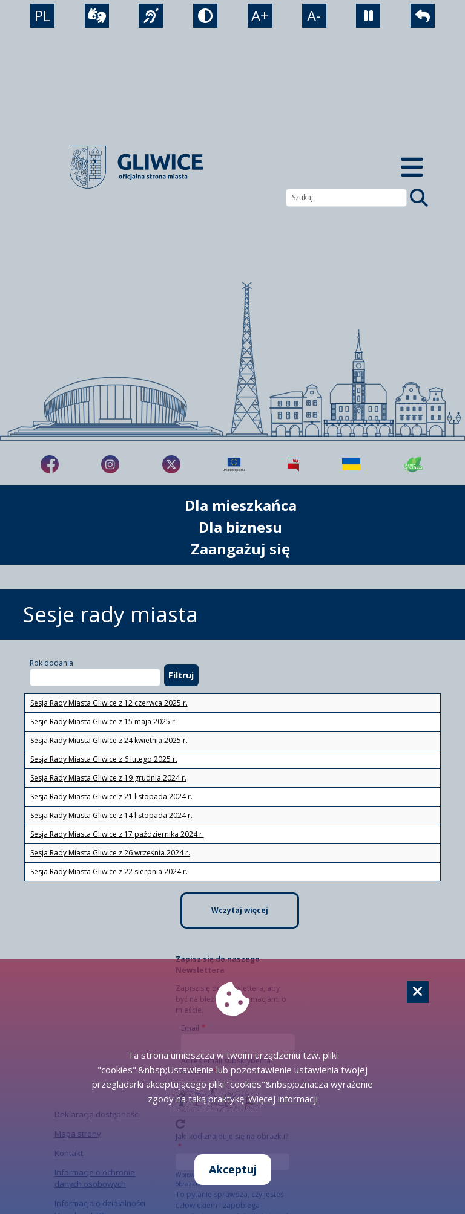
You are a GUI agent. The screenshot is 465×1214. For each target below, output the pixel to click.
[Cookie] (418, 992)
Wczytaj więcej (239, 910)
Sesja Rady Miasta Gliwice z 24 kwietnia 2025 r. (109, 740)
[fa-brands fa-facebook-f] (50, 464)
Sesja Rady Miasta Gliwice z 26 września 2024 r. (110, 853)
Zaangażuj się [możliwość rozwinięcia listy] (240, 549)
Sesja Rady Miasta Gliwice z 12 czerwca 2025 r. (109, 703)
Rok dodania (51, 663)
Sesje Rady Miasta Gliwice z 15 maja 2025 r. (103, 721)
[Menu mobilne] (411, 167)
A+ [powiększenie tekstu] (259, 15)
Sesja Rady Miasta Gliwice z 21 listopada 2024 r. (111, 796)
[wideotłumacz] (97, 16)
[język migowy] (151, 16)
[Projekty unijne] (234, 464)
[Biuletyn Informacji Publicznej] (293, 464)
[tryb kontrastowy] (205, 16)
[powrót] (423, 16)
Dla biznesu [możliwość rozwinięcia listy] (240, 527)
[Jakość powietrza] (413, 464)
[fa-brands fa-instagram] (110, 464)
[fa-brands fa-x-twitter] (171, 464)
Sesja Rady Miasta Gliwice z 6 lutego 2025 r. (103, 759)
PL (42, 15)
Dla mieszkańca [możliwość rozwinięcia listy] (241, 505)
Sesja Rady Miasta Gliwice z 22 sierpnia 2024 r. (109, 871)
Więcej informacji (283, 1098)
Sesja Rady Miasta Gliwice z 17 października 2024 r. (117, 834)
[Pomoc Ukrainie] (351, 464)
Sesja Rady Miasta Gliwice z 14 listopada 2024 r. (111, 815)
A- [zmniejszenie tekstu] (314, 15)
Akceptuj (233, 1169)
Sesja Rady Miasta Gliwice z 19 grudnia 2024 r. (108, 778)
